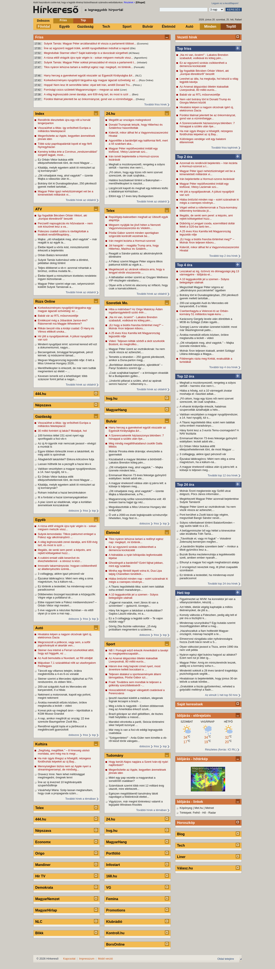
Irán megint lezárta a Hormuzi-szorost (132, 240)
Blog (181, 834)
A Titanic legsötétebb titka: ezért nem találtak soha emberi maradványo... (207, 424)
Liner (181, 857)
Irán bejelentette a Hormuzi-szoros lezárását (207, 179)
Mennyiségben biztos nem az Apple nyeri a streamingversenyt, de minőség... (64, 768)
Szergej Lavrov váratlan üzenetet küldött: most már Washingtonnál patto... (208, 328)
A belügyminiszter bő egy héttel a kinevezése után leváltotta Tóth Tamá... (207, 532)
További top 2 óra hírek (223, 255)
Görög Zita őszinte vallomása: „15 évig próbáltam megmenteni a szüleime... (132, 628)
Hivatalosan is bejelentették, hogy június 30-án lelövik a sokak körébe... (208, 680)
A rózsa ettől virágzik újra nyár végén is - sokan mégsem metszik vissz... (89, 57)
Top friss (184, 48)
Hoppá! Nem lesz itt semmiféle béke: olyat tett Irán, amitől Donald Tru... (88, 85)
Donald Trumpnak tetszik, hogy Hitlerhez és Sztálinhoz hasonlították (136, 126)
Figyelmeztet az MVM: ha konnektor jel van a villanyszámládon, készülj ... (207, 600)
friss (85, 510)
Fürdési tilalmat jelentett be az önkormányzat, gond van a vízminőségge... (90, 99)
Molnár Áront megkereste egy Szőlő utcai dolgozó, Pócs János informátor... (205, 492)
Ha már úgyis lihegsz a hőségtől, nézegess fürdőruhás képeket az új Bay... (206, 132)
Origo (39, 853)
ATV (38, 209)
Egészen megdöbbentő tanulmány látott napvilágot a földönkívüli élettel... (133, 795)
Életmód (168, 26)
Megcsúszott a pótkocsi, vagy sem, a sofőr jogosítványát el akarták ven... (64, 644)
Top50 (231, 26)
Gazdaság (85, 26)
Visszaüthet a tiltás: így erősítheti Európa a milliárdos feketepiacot (64, 129)
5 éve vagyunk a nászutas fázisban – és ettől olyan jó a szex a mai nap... (65, 612)
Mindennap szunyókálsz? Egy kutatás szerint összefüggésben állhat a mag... (207, 624)
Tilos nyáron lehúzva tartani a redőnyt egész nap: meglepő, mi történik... (89, 67)
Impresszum (86, 958)
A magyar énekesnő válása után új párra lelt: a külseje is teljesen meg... (208, 468)
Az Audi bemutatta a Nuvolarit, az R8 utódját (65, 658)
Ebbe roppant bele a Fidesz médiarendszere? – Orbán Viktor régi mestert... (67, 604)
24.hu (110, 113)
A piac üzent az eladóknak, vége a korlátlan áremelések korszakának (65, 503)
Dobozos (43, 20)
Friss (63, 20)
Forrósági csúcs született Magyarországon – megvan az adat (82, 89)
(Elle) (133, 48)
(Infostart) (142, 62)
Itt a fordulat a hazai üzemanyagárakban (63, 497)
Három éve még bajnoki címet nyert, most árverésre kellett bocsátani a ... (134, 668)
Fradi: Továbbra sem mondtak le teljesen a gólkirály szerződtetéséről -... (135, 683)
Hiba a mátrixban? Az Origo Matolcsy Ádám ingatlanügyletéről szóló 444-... (136, 311)
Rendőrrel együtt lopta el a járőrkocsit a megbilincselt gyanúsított (62, 728)
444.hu (40, 394)
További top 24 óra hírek (223, 583)
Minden (210, 26)
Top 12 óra (185, 376)
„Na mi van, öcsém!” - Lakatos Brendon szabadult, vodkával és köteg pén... (204, 56)
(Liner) (123, 89)
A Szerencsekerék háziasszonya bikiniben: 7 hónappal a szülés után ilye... (207, 125)
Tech (106, 26)
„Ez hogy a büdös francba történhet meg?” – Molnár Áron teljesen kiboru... (207, 241)
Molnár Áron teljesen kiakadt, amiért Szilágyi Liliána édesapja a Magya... (207, 352)
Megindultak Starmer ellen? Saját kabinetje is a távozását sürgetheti (86, 53)
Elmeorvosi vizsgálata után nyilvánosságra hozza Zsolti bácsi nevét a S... (206, 640)
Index (39, 113)
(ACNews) (134, 53)
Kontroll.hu (115, 933)
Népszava (43, 405)
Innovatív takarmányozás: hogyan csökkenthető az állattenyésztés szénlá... (67, 567)
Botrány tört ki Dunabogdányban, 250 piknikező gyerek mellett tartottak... (209, 296)
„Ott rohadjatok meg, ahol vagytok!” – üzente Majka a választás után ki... (65, 177)
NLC (38, 921)
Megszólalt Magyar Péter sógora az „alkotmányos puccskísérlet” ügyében (203, 289)
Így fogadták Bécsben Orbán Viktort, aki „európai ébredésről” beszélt (204, 72)
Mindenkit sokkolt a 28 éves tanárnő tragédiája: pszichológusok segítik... (209, 672)
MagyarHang (116, 410)
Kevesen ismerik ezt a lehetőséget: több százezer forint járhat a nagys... (62, 377)
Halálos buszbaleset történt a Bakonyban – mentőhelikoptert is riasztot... (135, 182)
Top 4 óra (184, 265)
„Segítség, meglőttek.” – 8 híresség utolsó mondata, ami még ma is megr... (64, 752)
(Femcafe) (139, 67)
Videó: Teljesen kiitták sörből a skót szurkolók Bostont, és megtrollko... (137, 342)
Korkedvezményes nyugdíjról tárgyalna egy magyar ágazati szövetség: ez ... (91, 80)
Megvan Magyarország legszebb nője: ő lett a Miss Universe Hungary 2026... (66, 361)
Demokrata (44, 887)
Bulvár (147, 26)
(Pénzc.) (137, 85)
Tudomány (114, 755)
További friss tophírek (224, 147)
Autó (189, 26)
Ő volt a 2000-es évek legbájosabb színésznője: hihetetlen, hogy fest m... (138, 516)
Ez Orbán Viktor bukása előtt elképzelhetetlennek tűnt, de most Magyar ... (207, 448)
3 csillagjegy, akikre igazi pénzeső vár (203, 454)
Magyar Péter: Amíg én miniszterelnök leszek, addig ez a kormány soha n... (208, 664)
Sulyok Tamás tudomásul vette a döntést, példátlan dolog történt (63, 261)
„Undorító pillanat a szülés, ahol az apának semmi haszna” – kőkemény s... (135, 382)
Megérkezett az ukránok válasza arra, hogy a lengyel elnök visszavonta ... (136, 271)
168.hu (111, 876)
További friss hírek (155, 104)
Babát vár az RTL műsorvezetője (200, 94)
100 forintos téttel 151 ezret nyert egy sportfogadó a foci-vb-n (61, 437)
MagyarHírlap (46, 910)
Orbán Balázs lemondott (53, 255)
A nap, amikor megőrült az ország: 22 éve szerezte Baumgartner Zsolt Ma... (63, 720)
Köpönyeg (186, 808)
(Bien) (135, 94)
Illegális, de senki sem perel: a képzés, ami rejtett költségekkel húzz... (206, 217)
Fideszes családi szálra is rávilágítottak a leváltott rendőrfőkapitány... (63, 233)
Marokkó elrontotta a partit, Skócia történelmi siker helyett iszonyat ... (136, 723)
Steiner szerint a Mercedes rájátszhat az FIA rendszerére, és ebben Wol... (65, 680)
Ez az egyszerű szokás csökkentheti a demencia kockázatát (203, 64)
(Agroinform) (140, 57)
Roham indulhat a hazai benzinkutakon (62, 492)
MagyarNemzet (47, 899)
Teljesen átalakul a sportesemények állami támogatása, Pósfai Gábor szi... (135, 676)
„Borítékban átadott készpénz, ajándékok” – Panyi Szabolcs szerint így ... (136, 366)
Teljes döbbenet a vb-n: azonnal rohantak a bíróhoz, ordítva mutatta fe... (64, 269)
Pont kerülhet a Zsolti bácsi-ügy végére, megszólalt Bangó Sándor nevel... (204, 516)
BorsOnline (115, 944)
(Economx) (142, 43)
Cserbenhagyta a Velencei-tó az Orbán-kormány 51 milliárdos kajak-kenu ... (204, 312)
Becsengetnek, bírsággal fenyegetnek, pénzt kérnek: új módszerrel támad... (65, 354)
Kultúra (41, 744)
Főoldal (44, 26)
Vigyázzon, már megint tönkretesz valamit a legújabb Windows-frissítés (136, 803)
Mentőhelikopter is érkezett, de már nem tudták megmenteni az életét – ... (67, 369)
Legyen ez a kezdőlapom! (225, 3)
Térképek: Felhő (190, 812)
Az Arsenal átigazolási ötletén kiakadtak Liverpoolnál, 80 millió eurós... (204, 88)
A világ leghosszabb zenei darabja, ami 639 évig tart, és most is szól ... (88, 94)
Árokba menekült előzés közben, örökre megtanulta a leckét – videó (204, 336)
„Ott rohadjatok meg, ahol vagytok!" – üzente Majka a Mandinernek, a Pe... (136, 492)
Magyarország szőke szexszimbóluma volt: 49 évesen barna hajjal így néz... (137, 500)
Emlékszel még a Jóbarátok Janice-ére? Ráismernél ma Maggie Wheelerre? (62, 322)
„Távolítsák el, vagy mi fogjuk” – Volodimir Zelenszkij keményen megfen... (205, 540)
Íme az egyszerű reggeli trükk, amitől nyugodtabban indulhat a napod (87, 48)
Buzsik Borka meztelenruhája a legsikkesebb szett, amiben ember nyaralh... (207, 556)
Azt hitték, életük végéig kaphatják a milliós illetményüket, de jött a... (206, 608)
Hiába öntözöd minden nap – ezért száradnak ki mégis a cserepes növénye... (209, 201)
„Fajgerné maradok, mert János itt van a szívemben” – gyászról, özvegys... (133, 604)
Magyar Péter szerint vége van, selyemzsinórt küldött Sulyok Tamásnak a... (66, 285)
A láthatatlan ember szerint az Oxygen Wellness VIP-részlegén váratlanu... (138, 279)
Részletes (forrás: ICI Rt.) (221, 749)
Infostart (113, 865)
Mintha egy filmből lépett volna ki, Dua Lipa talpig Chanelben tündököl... (135, 572)
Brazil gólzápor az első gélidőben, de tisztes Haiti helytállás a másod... (136, 715)
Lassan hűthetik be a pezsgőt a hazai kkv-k (64, 464)
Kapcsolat (69, 958)
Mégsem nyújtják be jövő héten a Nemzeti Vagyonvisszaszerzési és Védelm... (134, 226)
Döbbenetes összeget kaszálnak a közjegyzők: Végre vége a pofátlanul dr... (67, 596)
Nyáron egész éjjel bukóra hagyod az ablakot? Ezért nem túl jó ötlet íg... (208, 656)
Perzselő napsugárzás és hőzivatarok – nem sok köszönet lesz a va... (65, 225)
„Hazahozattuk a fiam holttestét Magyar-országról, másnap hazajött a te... (204, 632)
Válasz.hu (185, 868)
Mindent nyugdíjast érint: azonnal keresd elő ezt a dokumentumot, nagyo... (67, 346)
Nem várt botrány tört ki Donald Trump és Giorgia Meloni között (205, 101)
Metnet (209, 808)
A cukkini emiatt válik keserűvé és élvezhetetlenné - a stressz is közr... (60, 559)
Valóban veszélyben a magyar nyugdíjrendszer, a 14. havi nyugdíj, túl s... (209, 416)
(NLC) (138, 75)
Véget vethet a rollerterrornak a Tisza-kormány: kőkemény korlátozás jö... (209, 209)
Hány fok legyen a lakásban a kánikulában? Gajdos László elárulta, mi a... (136, 612)
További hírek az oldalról (81, 200)
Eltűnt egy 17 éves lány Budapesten (131, 196)
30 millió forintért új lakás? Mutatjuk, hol (62, 430)
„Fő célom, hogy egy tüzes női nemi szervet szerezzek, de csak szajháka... (207, 400)
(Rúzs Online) (146, 80)
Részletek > (129, 2)
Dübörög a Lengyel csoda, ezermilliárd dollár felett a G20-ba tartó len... (207, 225)
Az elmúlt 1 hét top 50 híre (221, 695)
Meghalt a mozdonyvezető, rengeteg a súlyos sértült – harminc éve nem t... (208, 384)
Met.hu (198, 808)
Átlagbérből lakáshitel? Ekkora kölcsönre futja (66, 459)
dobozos (74, 510)
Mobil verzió (105, 958)
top (94, 510)
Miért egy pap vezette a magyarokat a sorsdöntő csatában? (132, 779)
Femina (112, 899)
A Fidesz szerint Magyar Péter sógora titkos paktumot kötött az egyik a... (136, 263)
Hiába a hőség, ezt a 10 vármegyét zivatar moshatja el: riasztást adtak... (206, 392)
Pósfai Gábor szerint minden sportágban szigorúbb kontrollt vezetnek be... (134, 234)
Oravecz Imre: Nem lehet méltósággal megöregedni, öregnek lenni (61, 776)
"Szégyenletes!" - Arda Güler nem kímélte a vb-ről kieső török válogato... (138, 739)
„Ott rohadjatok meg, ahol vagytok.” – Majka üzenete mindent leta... (207, 344)
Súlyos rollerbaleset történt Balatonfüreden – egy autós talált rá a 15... (207, 524)
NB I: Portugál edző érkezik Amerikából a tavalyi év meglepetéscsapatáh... (138, 652)
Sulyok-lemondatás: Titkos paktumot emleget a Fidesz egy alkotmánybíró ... (67, 535)
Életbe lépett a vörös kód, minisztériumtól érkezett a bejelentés (63, 249)
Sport (126, 26)
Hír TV (40, 876)
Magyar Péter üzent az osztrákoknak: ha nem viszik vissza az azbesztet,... (208, 508)
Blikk (39, 933)
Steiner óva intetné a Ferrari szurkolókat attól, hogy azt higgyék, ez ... (66, 652)
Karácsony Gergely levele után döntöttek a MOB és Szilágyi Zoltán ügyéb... (206, 320)
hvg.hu (111, 398)
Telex (39, 808)
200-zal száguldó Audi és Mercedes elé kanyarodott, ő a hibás (204, 304)
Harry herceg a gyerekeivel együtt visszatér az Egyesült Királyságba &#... (89, 75)
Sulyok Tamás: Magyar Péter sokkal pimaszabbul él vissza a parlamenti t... (90, 62)
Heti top (183, 593)
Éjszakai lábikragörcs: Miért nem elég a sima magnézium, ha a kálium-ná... (207, 460)
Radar (212, 812)
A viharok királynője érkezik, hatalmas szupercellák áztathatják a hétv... (203, 408)
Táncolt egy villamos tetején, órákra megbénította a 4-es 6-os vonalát (60, 672)
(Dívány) (140, 99)
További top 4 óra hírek (223, 367)
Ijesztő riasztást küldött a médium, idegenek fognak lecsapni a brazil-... (136, 699)
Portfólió (113, 853)
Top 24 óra (185, 484)
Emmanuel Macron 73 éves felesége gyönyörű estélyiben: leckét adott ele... (208, 440)
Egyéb (64, 26)
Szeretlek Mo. (117, 303)
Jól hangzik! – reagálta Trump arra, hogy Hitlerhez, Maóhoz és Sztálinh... (134, 247)
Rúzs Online (45, 301)
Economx (43, 842)
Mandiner (42, 865)
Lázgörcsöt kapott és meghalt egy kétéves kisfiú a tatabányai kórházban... (138, 190)
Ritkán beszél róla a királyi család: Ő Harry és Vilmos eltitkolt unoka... (66, 330)
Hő (204, 812)
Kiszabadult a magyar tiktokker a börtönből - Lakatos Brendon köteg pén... (136, 461)
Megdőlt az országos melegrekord (130, 120)
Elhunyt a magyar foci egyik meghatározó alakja (209, 562)
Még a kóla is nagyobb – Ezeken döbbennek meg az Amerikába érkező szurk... (136, 707)
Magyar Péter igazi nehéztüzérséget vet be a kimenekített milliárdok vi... (207, 172)
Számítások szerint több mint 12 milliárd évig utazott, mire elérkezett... (136, 787)
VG (108, 887)
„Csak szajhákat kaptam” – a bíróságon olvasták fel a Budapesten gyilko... (138, 374)
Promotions (115, 910)
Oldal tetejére (225, 958)
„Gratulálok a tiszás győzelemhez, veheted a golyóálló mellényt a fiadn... (207, 688)
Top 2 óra (184, 157)
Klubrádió (114, 921)
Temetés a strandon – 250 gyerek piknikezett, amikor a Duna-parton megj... (137, 358)
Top (83, 20)
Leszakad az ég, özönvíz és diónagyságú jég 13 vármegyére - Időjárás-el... (209, 273)
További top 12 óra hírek (223, 475)
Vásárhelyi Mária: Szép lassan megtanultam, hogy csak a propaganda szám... (65, 791)
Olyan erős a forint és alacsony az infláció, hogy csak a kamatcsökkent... (138, 287)
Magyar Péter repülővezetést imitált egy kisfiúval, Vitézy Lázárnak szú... (204, 185)
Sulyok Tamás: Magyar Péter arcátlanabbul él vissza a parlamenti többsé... (90, 43)
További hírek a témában (80, 798)
